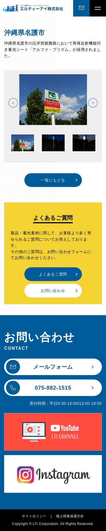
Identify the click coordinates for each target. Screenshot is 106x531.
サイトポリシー (34, 516)
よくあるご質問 (53, 274)
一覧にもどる (53, 180)
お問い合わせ (53, 290)
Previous (13, 103)
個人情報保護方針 (70, 516)
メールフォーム (39, 367)
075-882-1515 (38, 388)
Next (93, 103)
